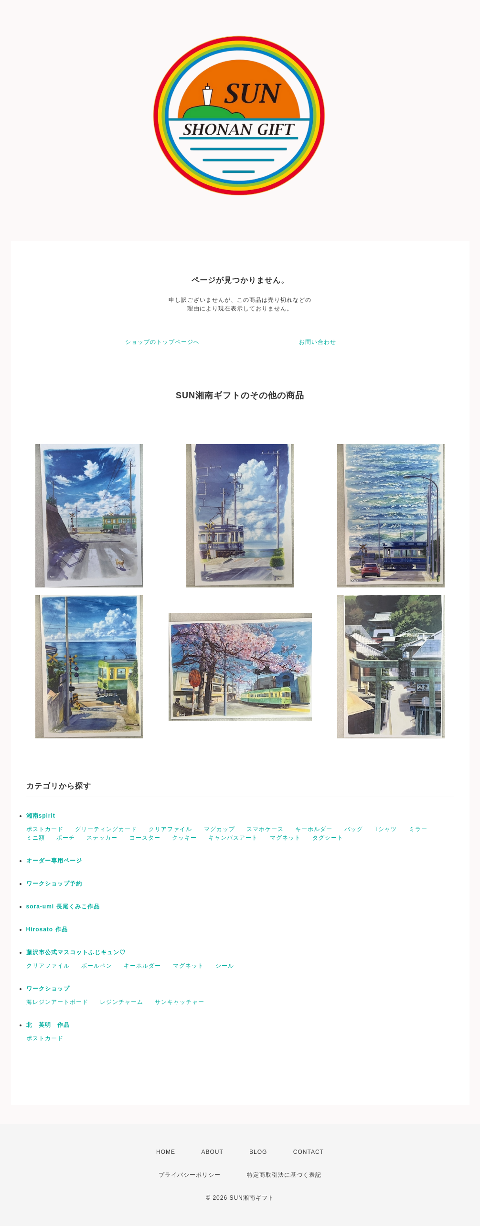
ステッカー (101, 837)
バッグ (353, 829)
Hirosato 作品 (47, 929)
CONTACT (308, 1152)
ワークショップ (48, 988)
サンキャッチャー (179, 1002)
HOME (165, 1152)
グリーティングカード (106, 829)
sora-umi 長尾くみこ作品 (63, 906)
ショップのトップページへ (162, 342)
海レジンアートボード (57, 1002)
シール (224, 965)
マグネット (285, 837)
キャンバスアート (233, 837)
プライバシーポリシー (190, 1175)
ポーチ (65, 837)
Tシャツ (385, 829)
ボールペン (96, 965)
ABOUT (212, 1152)
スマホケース (265, 829)
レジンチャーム (121, 1002)
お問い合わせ (317, 342)
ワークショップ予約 (54, 883)
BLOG (258, 1152)
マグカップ (219, 829)
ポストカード (45, 829)
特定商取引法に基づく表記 (284, 1175)
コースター (144, 837)
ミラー (418, 829)
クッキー (184, 837)
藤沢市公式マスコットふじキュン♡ (76, 952)
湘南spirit (40, 815)
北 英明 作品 (48, 1025)
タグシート (327, 837)
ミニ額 (35, 837)
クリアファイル (170, 829)
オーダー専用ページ (54, 860)
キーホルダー (313, 829)
